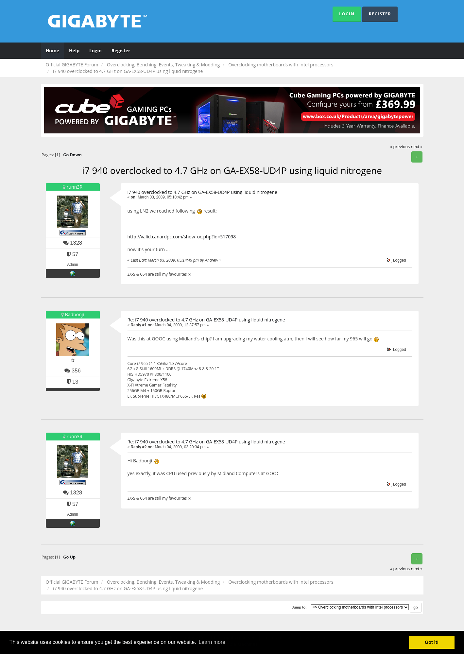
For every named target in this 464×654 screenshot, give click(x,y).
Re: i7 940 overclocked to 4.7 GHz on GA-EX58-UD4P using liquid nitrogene (206, 320)
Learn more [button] (211, 642)
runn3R (74, 187)
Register (380, 14)
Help (74, 50)
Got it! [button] (431, 642)
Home (52, 50)
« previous (400, 146)
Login (346, 14)
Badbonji (74, 314)
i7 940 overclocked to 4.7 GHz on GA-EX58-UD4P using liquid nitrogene (202, 192)
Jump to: (299, 607)
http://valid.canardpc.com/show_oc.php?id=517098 (182, 236)
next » (416, 146)
